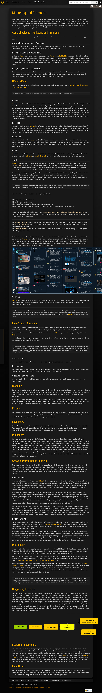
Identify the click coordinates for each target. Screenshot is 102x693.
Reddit (14, 87)
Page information (66, 680)
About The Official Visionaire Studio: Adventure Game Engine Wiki (30, 687)
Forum (23, 2)
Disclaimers (48, 687)
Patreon (48, 524)
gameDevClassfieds (40, 156)
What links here (14, 680)
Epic (13, 566)
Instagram (85, 85)
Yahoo (52, 56)
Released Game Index (39, 2)
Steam (85, 563)
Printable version (45, 680)
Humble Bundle (50, 560)
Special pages (35, 680)
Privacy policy (12, 687)
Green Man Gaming (38, 560)
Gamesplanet (28, 560)
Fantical (21, 560)
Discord (29, 2)
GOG (16, 566)
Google (22, 56)
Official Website (15, 2)
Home (7, 2)
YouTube (25, 87)
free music (70, 314)
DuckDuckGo (63, 56)
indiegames (29, 156)
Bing (56, 56)
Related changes (25, 680)
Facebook (78, 85)
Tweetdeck (25, 239)
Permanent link (56, 680)
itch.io (21, 566)
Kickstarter (41, 481)
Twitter (19, 87)
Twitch (14, 335)
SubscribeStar (56, 524)
